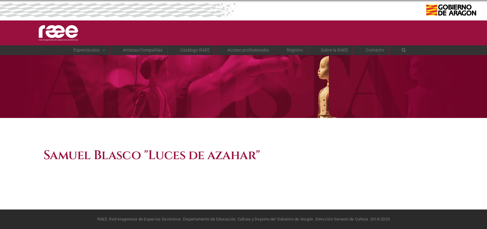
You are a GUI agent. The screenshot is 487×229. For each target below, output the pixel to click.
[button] (404, 50)
